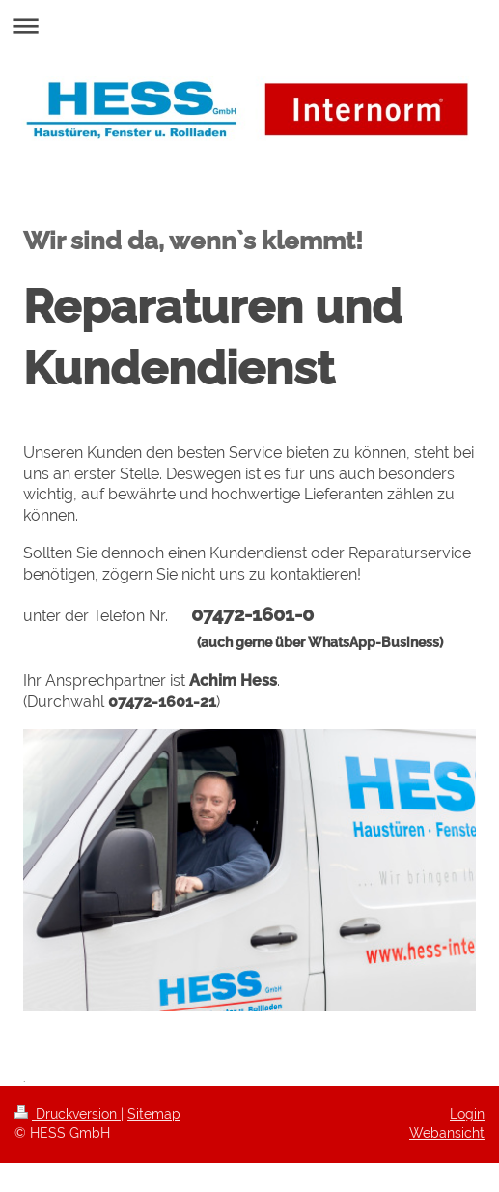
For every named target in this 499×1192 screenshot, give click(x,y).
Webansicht (447, 1133)
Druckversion (67, 1113)
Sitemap (153, 1113)
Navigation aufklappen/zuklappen (249, 25)
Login (467, 1113)
